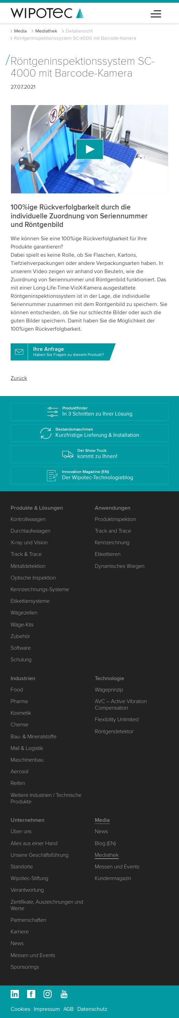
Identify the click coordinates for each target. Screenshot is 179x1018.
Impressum (47, 1009)
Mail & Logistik (27, 748)
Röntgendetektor (114, 731)
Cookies (20, 1009)
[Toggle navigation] (156, 13)
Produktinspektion (115, 519)
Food (17, 689)
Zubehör (20, 636)
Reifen (18, 783)
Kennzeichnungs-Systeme (40, 589)
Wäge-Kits (22, 624)
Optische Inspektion (33, 577)
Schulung (21, 659)
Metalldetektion (28, 566)
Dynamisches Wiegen (119, 566)
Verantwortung (27, 890)
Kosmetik (21, 713)
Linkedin (15, 994)
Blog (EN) (105, 843)
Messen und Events (33, 955)
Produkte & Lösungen (37, 508)
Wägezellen (24, 612)
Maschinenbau (27, 759)
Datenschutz (92, 1009)
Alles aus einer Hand (34, 843)
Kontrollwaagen (28, 519)
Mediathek (46, 31)
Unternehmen (27, 820)
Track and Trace (113, 530)
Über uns (21, 831)
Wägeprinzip (109, 689)
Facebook (31, 994)
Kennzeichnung (112, 542)
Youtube (64, 994)
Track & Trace (26, 554)
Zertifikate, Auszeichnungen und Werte (47, 905)
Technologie (109, 678)
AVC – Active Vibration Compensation (121, 704)
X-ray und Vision (29, 542)
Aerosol (19, 771)
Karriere (20, 931)
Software (21, 648)
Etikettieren (107, 554)
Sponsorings (25, 967)
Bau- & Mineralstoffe (33, 736)
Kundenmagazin (113, 878)
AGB (68, 1009)
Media (20, 31)
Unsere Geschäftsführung (39, 855)
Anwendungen (112, 508)
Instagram (47, 994)
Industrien (23, 678)
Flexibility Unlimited (117, 719)
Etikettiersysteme (30, 601)
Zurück (19, 378)
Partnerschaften (28, 920)
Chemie (19, 724)
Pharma (19, 701)
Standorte (22, 866)
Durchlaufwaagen (30, 530)
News (17, 943)
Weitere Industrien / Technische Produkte (46, 798)
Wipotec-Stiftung (29, 878)
